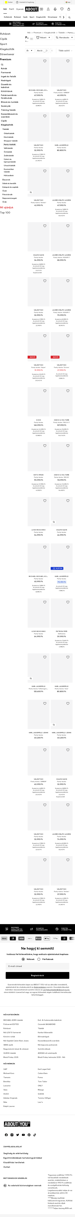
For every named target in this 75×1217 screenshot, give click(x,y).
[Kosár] (68, 9)
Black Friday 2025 (10, 967)
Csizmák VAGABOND (47, 934)
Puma (40, 987)
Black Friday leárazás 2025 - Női (51, 967)
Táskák (61, 33)
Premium (38, 33)
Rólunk (19, 1216)
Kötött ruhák (9, 946)
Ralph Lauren (9, 1016)
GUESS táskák (9, 963)
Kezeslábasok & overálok (48, 950)
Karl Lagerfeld (44, 979)
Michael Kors (8, 983)
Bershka (6, 991)
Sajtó (29, 1216)
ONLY (40, 995)
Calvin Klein (43, 983)
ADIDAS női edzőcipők (47, 963)
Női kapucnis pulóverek (47, 955)
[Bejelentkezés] (48, 9)
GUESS (41, 1004)
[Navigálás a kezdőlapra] (36, 9)
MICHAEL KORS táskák (13, 930)
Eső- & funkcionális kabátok (49, 930)
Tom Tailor (42, 991)
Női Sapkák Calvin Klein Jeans (16, 950)
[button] (43, 37)
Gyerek (19, 9)
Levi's (40, 1012)
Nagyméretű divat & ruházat (16, 959)
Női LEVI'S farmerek (12, 942)
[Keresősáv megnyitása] (68, 17)
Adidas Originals (10, 1008)
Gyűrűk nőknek (44, 959)
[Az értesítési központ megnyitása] (55, 9)
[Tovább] (63, 17)
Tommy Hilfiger (44, 1008)
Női (5, 9)
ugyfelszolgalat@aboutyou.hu (56, 812)
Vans (5, 999)
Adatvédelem (40, 809)
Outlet (9, 2)
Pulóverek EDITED (11, 934)
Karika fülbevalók (45, 942)
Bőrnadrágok (43, 946)
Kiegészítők (49, 33)
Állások (39, 1216)
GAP (5, 979)
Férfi (11, 9)
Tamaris (6, 987)
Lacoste (7, 995)
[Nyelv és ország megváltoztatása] (67, 2)
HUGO (6, 1004)
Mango (41, 999)
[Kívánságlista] (62, 9)
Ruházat (7, 938)
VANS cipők (8, 955)
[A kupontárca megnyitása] (41, 9)
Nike (5, 1012)
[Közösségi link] (6, 1132)
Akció (42, 50)
